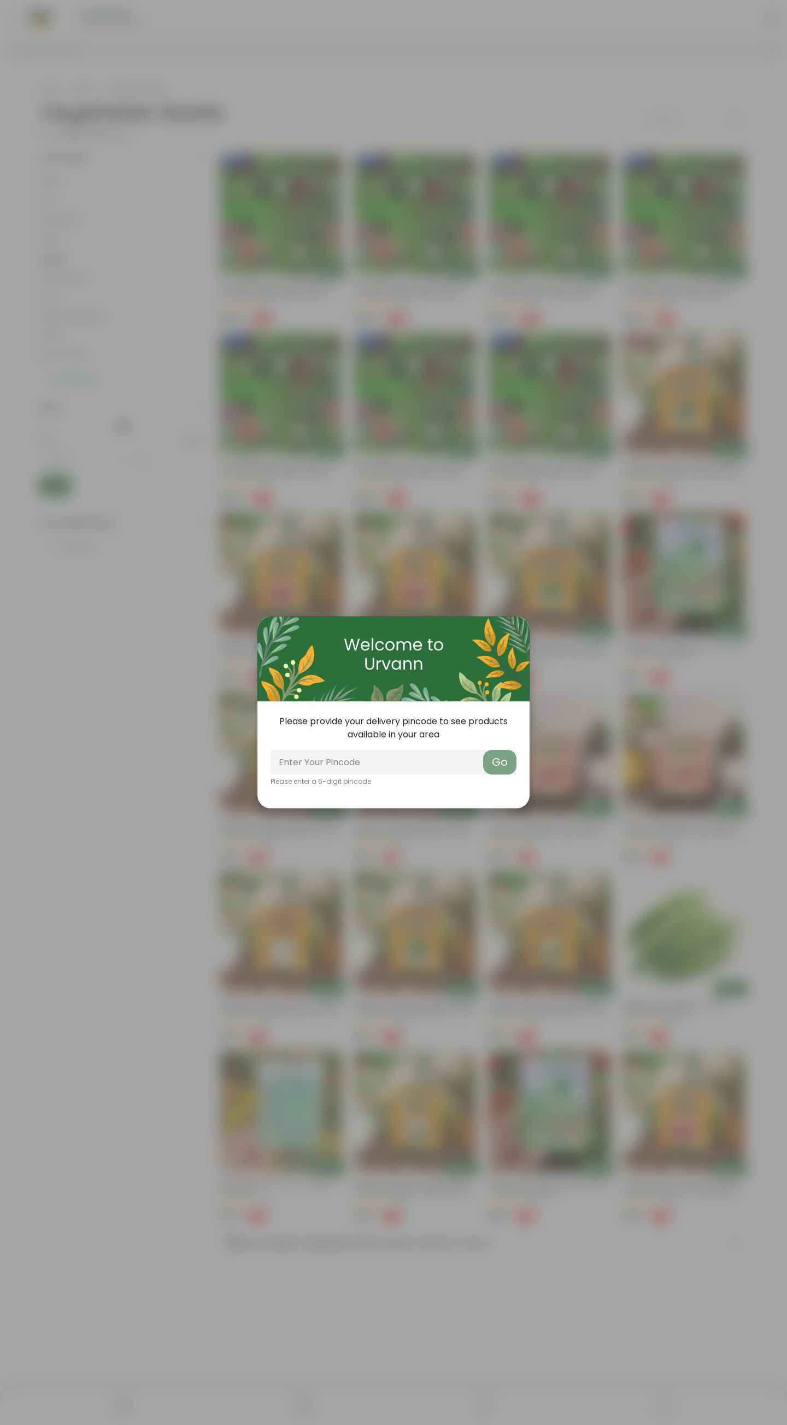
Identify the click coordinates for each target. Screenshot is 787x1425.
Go (500, 762)
